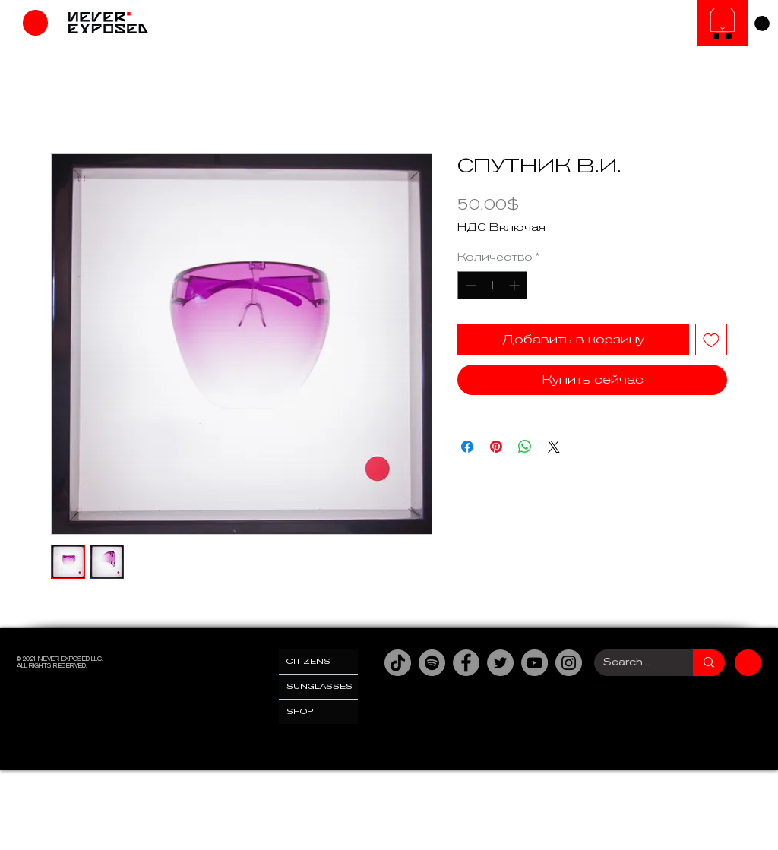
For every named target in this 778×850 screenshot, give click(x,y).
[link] (762, 23)
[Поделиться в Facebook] (467, 447)
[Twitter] (500, 662)
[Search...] (632, 662)
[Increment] (515, 285)
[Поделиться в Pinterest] (496, 447)
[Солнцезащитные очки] (722, 23)
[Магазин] (35, 23)
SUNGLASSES (319, 686)
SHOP (300, 711)
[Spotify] (432, 662)
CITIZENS (308, 661)
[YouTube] (534, 662)
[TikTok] (397, 662)
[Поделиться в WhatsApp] (525, 447)
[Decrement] (469, 285)
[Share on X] (554, 447)
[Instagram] (568, 662)
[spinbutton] (492, 285)
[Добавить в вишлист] (711, 339)
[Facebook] (466, 662)
